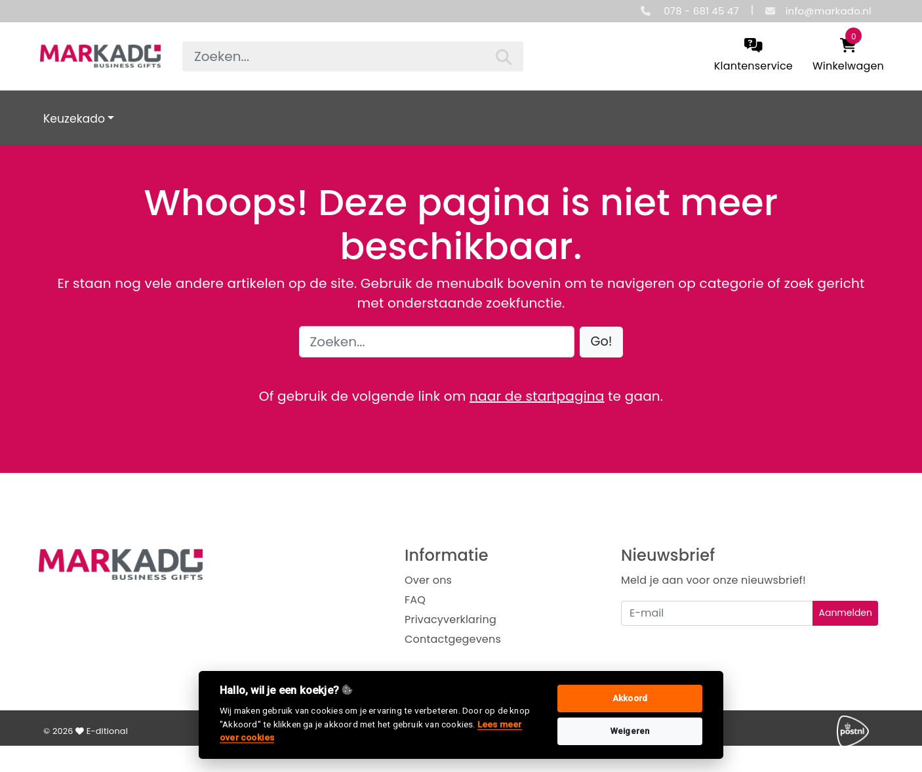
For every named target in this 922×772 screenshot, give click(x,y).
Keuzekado (74, 119)
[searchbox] (352, 56)
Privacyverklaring (450, 619)
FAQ (415, 599)
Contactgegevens (453, 639)
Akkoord (629, 698)
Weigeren (630, 731)
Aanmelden (845, 612)
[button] (602, 342)
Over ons (428, 580)
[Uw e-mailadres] (717, 613)
